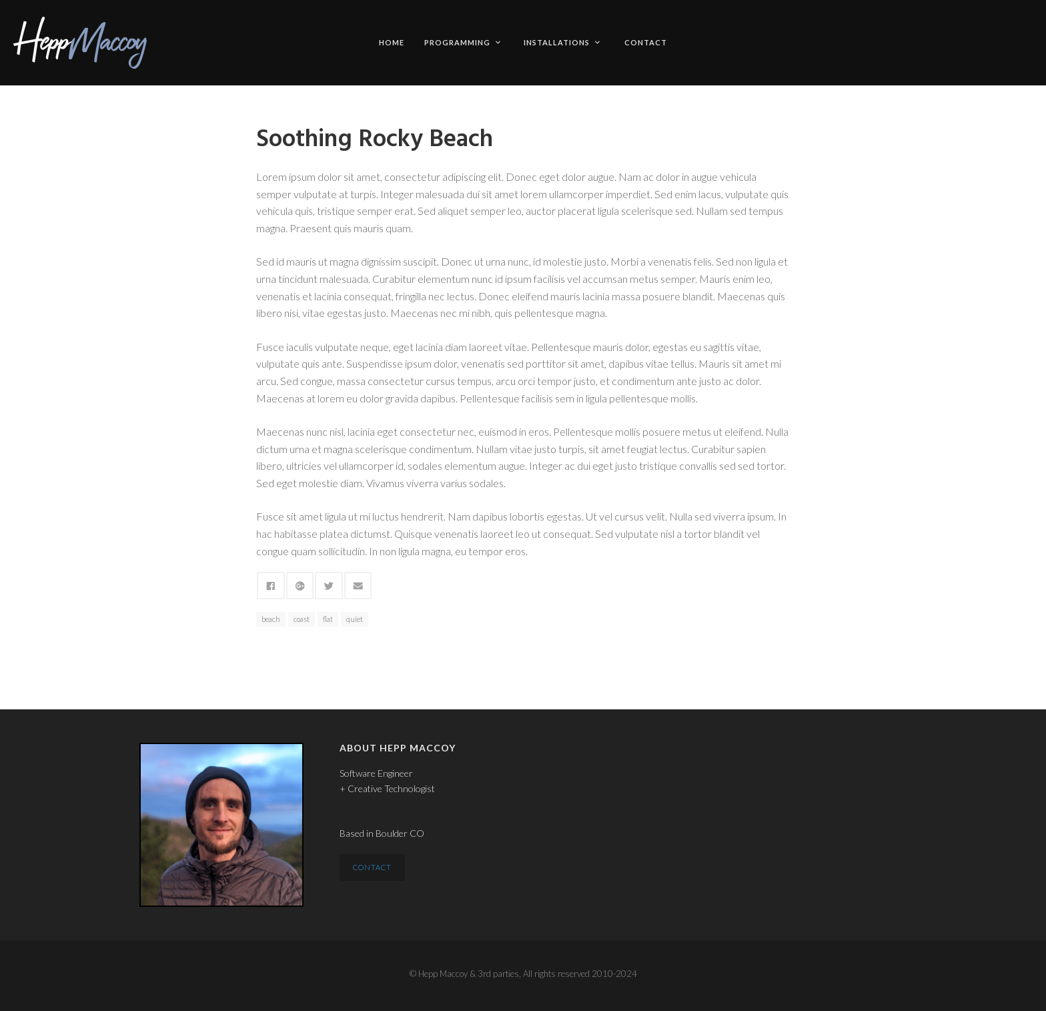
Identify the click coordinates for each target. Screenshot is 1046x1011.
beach (271, 619)
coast (302, 619)
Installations (562, 42)
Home (391, 42)
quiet (354, 619)
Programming (462, 42)
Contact (645, 42)
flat (328, 619)
